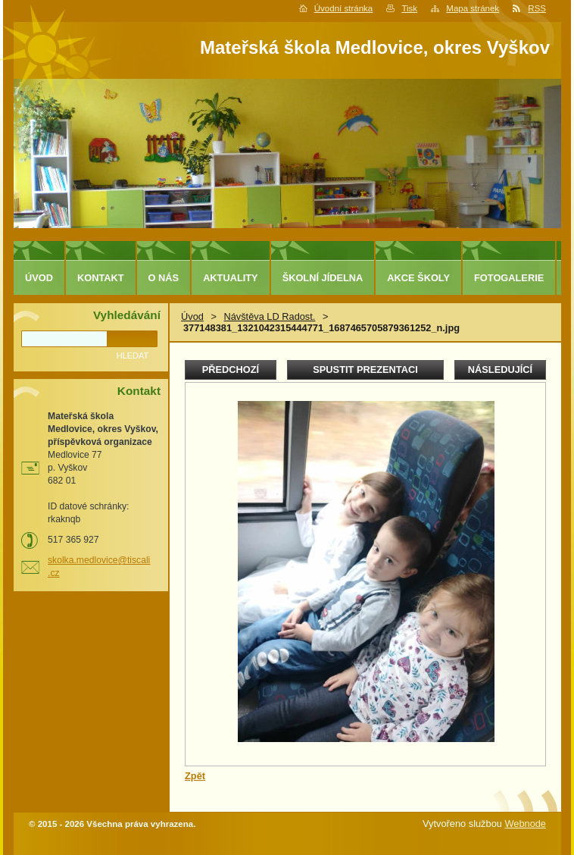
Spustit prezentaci (365, 369)
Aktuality (230, 277)
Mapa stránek (472, 8)
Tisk (409, 8)
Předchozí (230, 369)
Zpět (195, 775)
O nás (163, 277)
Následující (500, 369)
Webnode (525, 823)
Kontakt (100, 277)
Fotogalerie (509, 277)
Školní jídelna (322, 277)
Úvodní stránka (343, 8)
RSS (537, 8)
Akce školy (418, 277)
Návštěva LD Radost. (269, 316)
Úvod (192, 316)
